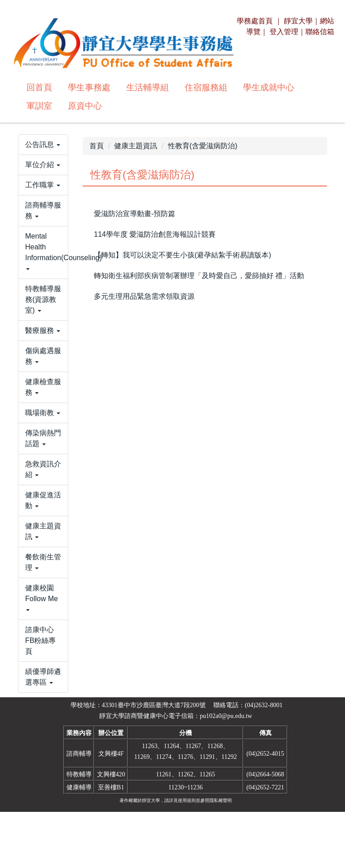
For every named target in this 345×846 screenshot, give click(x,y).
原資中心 (85, 106)
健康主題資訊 (135, 146)
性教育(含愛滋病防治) (203, 146)
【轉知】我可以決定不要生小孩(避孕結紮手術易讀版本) (182, 255)
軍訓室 (39, 106)
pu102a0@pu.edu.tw (226, 750)
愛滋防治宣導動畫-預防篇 (134, 213)
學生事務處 (89, 87)
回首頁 (39, 87)
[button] (43, 156)
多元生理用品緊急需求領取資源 (144, 296)
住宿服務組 (206, 87)
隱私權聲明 (220, 834)
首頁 (96, 146)
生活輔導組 (147, 87)
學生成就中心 (268, 87)
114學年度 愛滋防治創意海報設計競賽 (155, 234)
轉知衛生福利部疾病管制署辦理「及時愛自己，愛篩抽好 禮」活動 (199, 275)
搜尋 (218, 104)
